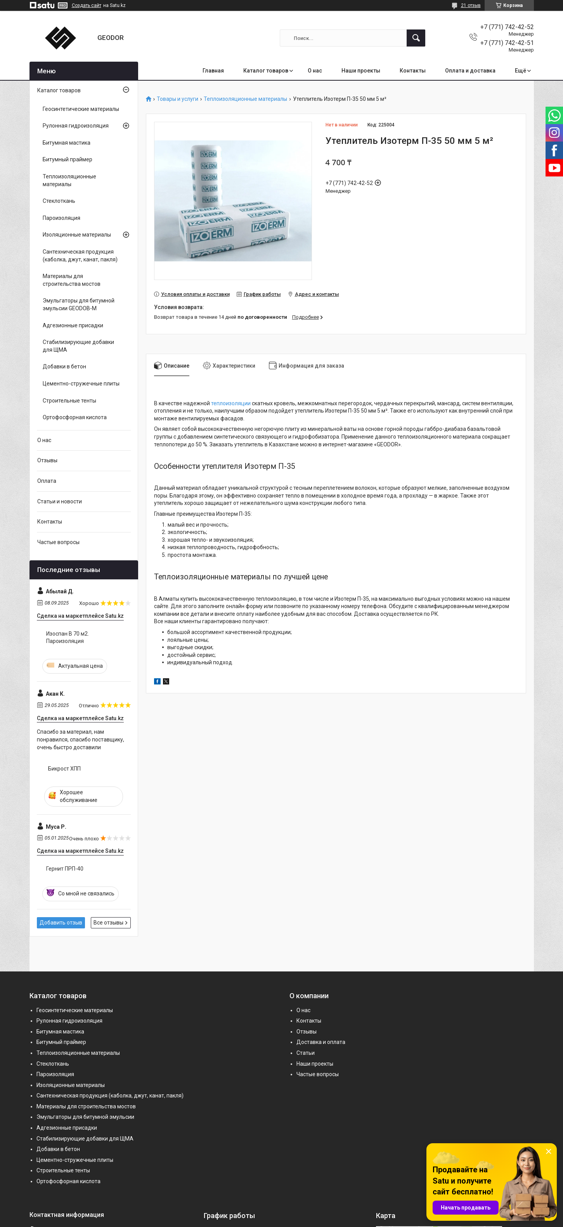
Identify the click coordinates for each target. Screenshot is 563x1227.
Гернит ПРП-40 (64, 869)
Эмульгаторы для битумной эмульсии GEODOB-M (78, 304)
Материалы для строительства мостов (71, 280)
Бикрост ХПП (64, 769)
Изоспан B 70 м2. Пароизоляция (67, 638)
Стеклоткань (59, 201)
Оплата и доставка (470, 70)
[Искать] (416, 38)
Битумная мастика (66, 143)
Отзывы (47, 460)
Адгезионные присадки (73, 325)
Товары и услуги (177, 99)
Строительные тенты (69, 400)
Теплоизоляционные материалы (245, 99)
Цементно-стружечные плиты (81, 383)
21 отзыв (471, 5)
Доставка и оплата (320, 1042)
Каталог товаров (265, 70)
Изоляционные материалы (77, 235)
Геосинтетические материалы (81, 109)
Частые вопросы (58, 542)
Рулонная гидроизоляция (76, 126)
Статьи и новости (59, 501)
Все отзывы (108, 922)
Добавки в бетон (64, 366)
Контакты (413, 70)
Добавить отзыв (61, 922)
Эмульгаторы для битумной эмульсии (85, 1117)
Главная (213, 70)
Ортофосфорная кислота (75, 417)
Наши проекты (360, 70)
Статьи (305, 1053)
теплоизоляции (231, 403)
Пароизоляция (61, 218)
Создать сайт (86, 5)
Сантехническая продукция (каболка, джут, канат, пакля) (80, 256)
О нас (315, 70)
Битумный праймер (67, 159)
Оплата (46, 481)
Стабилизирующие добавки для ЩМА (78, 346)
